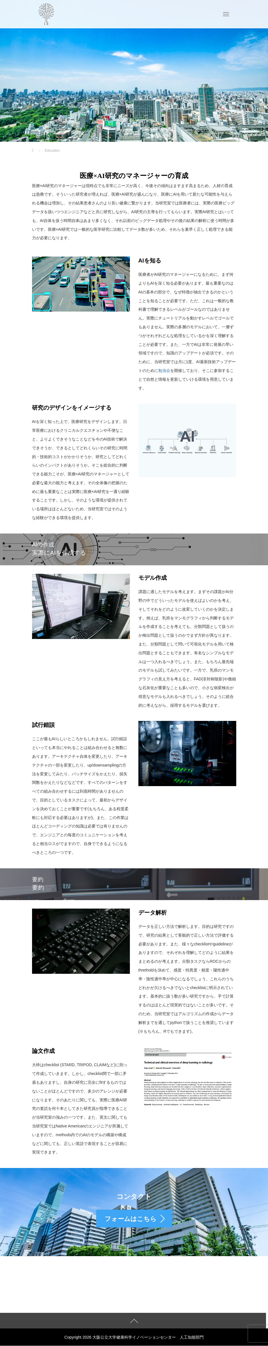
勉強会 (164, 370)
